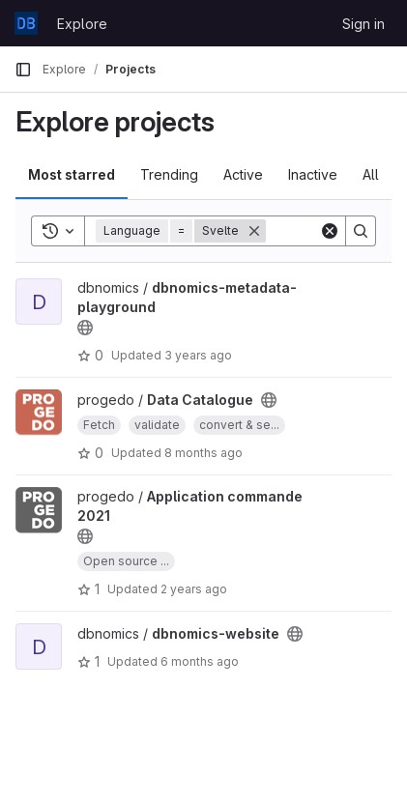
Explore (82, 23)
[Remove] (254, 231)
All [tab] (371, 174)
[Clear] (329, 231)
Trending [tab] (169, 174)
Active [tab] (243, 174)
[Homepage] (26, 23)
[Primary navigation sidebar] (23, 69)
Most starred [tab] (71, 174)
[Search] (360, 230)
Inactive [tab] (312, 174)
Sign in (363, 23)
